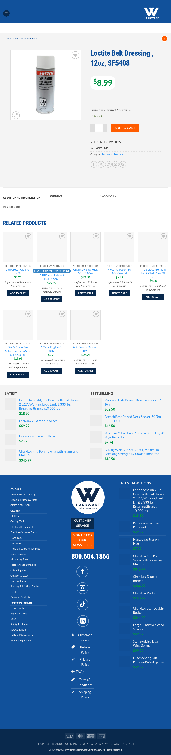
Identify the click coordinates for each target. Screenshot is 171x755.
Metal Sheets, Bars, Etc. (23, 564)
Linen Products (18, 554)
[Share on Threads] (108, 164)
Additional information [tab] (21, 198)
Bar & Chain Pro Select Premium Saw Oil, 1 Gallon (17, 350)
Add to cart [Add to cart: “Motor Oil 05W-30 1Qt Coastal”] (119, 293)
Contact (128, 744)
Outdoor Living (18, 581)
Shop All (43, 744)
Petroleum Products (26, 38)
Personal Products (20, 597)
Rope (13, 619)
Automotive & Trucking (23, 494)
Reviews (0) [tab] (11, 207)
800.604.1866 (90, 556)
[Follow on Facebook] (82, 572)
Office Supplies (18, 570)
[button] (6, 13)
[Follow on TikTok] (83, 604)
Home (8, 38)
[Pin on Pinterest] (122, 164)
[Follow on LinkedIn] (83, 621)
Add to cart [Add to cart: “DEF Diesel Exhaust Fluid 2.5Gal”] (51, 299)
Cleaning (15, 510)
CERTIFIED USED (20, 505)
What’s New (99, 744)
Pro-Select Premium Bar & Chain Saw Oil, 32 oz (153, 273)
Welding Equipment (21, 640)
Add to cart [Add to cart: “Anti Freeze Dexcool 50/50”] (85, 371)
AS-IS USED (17, 489)
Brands (57, 744)
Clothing (15, 516)
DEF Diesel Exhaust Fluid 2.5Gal (51, 277)
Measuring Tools (19, 559)
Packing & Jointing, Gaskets (25, 586)
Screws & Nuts (18, 629)
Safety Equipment (20, 624)
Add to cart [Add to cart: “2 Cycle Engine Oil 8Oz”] (51, 371)
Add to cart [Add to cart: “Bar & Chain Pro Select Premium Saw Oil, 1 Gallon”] (17, 374)
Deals (115, 744)
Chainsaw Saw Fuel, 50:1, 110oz (85, 271)
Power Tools (17, 608)
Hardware (15, 543)
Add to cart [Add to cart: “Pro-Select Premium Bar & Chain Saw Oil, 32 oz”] (153, 296)
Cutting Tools (17, 521)
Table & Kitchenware (21, 635)
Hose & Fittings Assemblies (25, 548)
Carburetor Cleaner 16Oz (18, 271)
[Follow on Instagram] (83, 588)
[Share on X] (101, 164)
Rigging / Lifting (18, 613)
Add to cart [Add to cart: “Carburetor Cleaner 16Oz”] (17, 293)
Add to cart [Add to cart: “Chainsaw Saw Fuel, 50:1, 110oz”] (85, 293)
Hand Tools (16, 537)
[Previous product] (164, 39)
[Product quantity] (99, 128)
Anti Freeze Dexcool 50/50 (85, 349)
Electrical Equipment (21, 526)
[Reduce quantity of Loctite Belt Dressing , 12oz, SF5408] (92, 128)
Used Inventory (76, 744)
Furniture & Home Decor (23, 532)
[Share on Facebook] (94, 164)
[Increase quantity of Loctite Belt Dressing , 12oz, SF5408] (105, 128)
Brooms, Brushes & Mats (23, 499)
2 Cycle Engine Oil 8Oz (51, 349)
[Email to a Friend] (115, 164)
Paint (13, 591)
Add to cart (125, 128)
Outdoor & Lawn (19, 575)
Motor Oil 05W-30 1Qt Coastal (119, 271)
